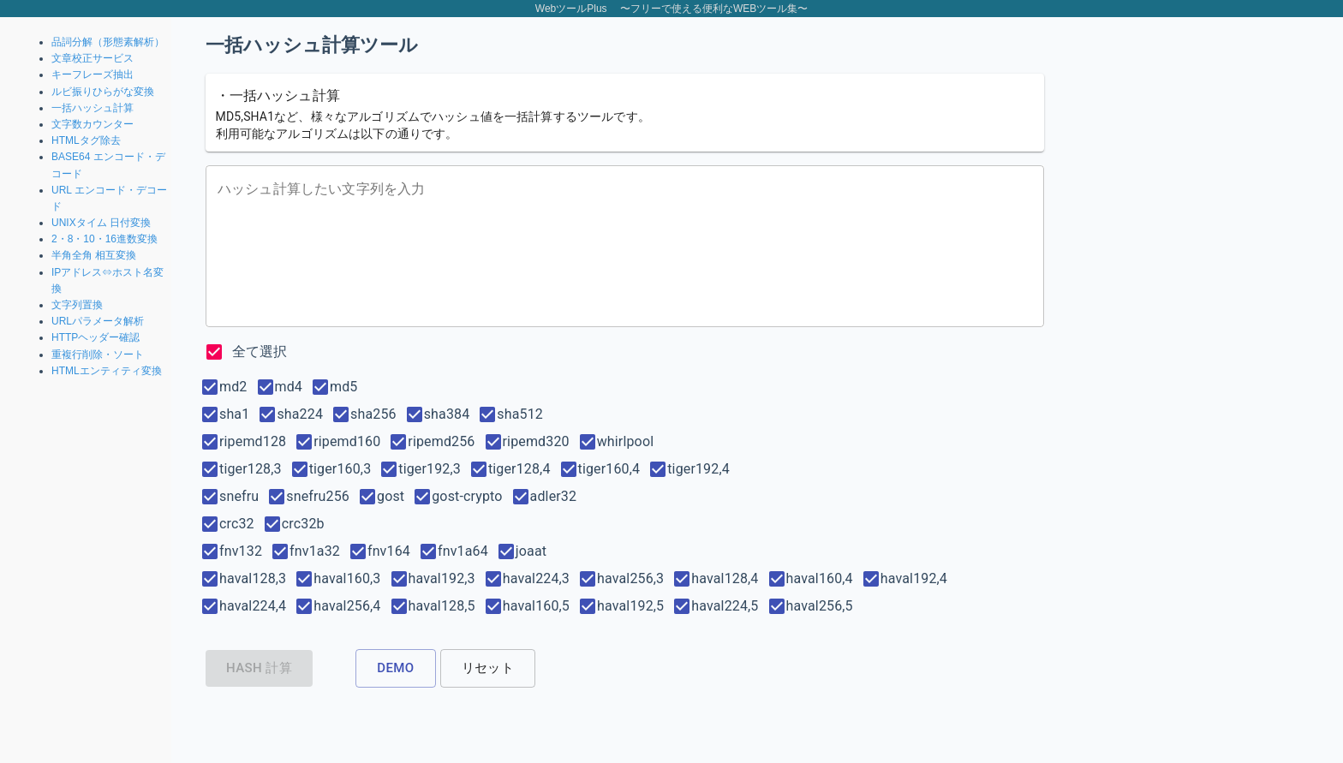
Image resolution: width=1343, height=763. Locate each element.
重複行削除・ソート (97, 355)
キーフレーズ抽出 (92, 74)
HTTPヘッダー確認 (95, 337)
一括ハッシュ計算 (92, 108)
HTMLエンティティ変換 (106, 371)
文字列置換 (77, 305)
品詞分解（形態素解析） (107, 42)
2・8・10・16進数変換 (104, 239)
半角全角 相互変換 (93, 255)
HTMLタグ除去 (86, 140)
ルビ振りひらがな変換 (102, 92)
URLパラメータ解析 (97, 321)
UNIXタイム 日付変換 (101, 223)
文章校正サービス (92, 58)
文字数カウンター (92, 124)
